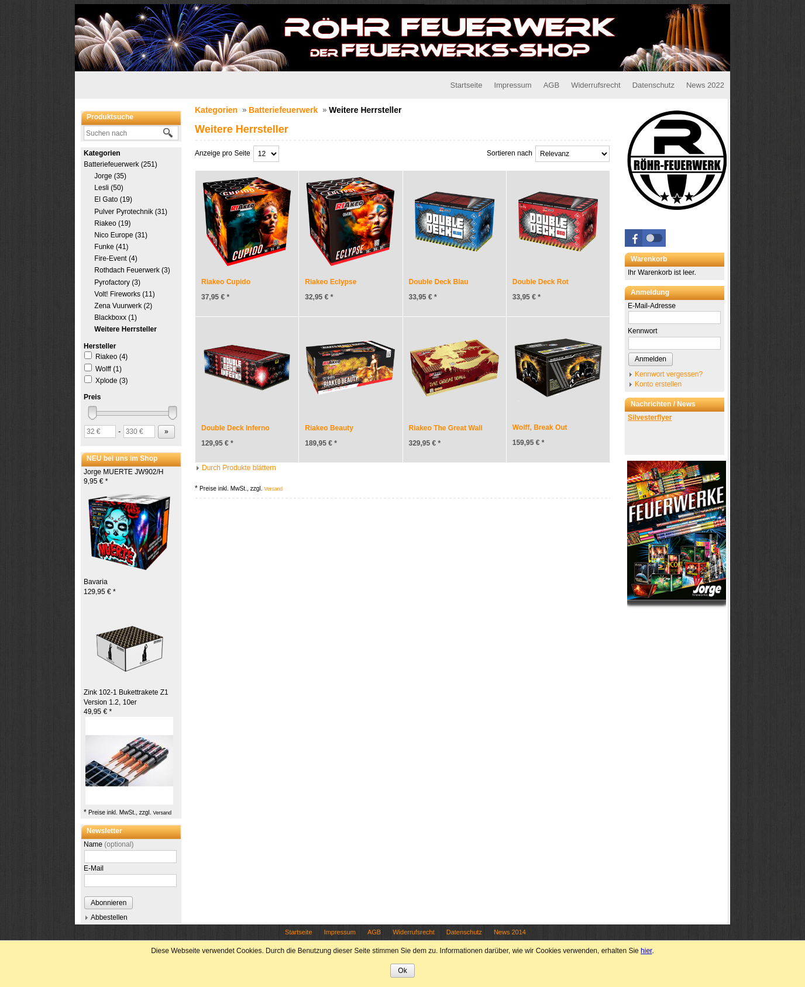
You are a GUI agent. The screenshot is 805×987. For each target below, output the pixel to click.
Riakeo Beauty (329, 428)
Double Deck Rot (540, 282)
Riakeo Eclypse (330, 282)
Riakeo (112, 223)
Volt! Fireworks (124, 294)
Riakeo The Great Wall (446, 428)
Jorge (110, 176)
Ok (402, 971)
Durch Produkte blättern (239, 468)
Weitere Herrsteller (125, 329)
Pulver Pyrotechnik (130, 212)
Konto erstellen (658, 384)
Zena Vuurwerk (123, 306)
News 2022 (705, 85)
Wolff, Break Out (539, 427)
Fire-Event (115, 258)
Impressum (512, 85)
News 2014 (510, 932)
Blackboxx (115, 317)
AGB (551, 85)
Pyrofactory (117, 282)
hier (646, 951)
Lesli (108, 188)
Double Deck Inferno (235, 428)
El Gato (113, 199)
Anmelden (650, 359)
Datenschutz (653, 85)
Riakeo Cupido (225, 282)
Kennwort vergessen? (669, 374)
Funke (111, 247)
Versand (162, 813)
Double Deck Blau (439, 282)
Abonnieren (108, 903)
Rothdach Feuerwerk (132, 270)
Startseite (466, 85)
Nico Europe (120, 235)
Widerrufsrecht (596, 85)
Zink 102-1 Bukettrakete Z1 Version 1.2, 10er (126, 702)
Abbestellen (109, 917)
